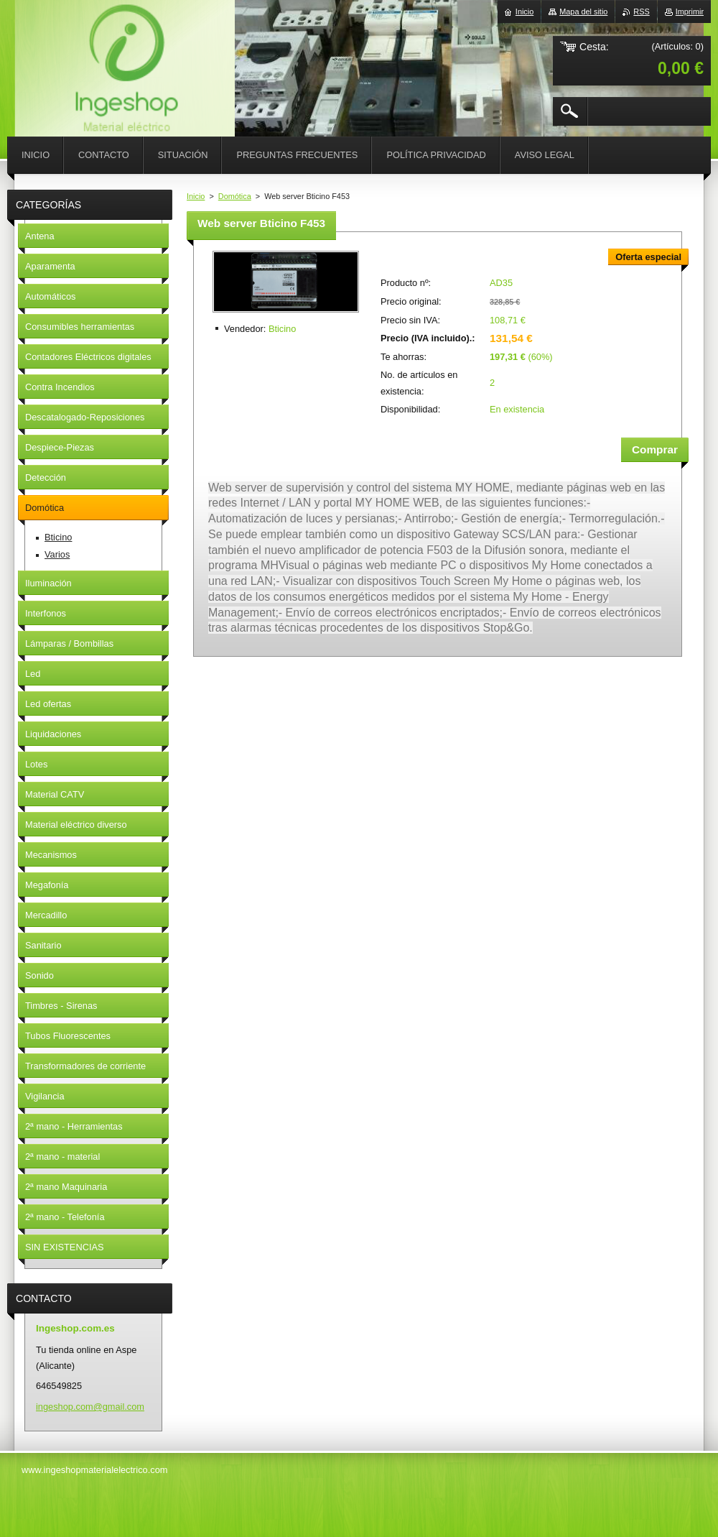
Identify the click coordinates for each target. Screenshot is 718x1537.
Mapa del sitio (583, 11)
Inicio (196, 196)
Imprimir (690, 11)
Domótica (234, 196)
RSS (641, 11)
